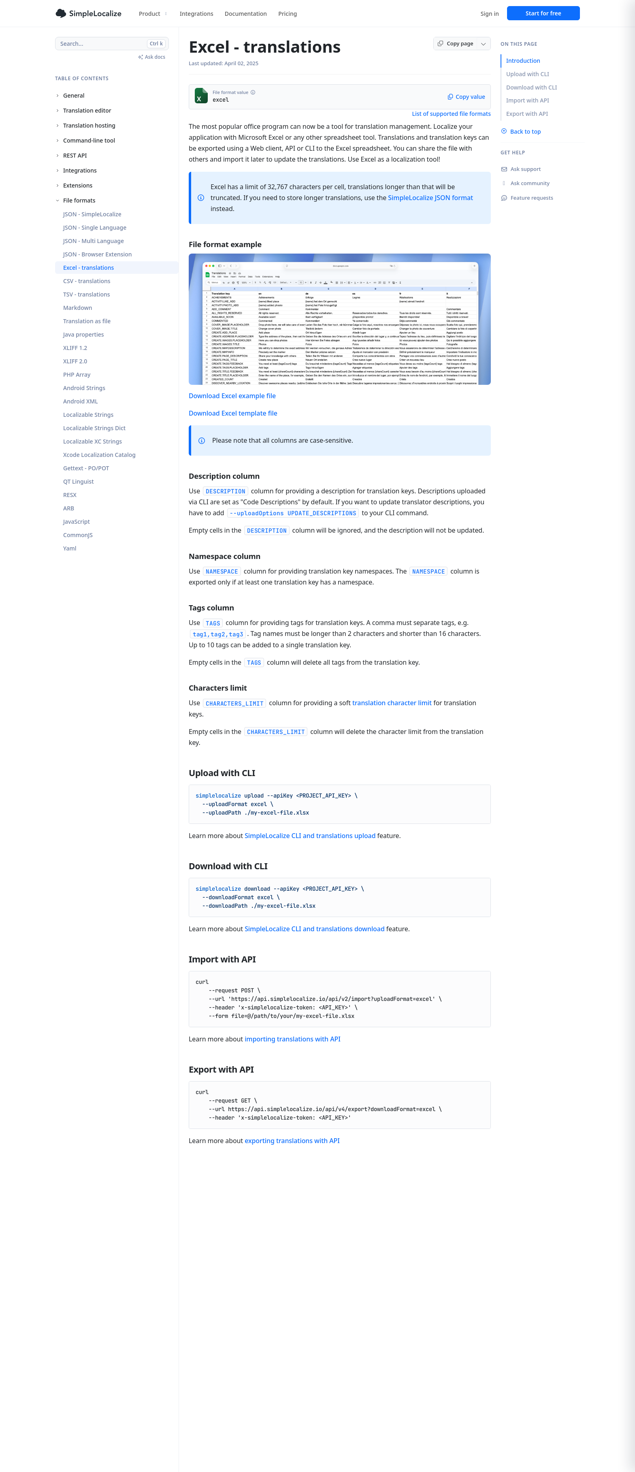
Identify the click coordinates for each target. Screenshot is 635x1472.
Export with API (527, 113)
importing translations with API (293, 1039)
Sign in (490, 13)
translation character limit (392, 702)
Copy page (455, 43)
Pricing (287, 13)
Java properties (83, 334)
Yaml (70, 548)
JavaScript (76, 521)
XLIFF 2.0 (75, 361)
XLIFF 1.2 (75, 348)
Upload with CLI (527, 74)
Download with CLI (531, 87)
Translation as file (87, 321)
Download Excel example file (232, 395)
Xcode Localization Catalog (99, 455)
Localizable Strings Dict (94, 428)
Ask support (521, 169)
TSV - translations (86, 294)
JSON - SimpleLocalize (92, 214)
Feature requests (527, 197)
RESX (70, 495)
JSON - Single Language (94, 227)
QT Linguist (78, 481)
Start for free (543, 13)
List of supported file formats (451, 113)
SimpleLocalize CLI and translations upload (310, 835)
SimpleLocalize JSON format (430, 197)
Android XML (80, 401)
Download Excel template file (233, 413)
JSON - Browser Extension (97, 254)
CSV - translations (87, 281)
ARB (68, 508)
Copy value (466, 96)
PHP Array (76, 374)
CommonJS (78, 535)
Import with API (527, 100)
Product (153, 13)
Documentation (246, 13)
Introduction (523, 60)
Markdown (77, 307)
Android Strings (84, 388)
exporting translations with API (292, 1140)
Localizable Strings (88, 414)
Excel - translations (88, 267)
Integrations (196, 13)
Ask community (525, 183)
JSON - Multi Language (93, 241)
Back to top (521, 131)
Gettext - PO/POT (86, 468)
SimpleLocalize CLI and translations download (315, 928)
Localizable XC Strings (92, 441)
